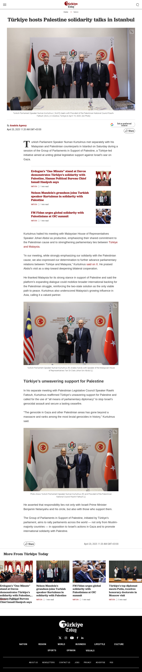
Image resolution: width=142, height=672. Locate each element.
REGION (42, 644)
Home (66, 12)
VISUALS (90, 650)
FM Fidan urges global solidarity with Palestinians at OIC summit (57, 214)
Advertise (100, 662)
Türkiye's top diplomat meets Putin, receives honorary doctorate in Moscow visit (123, 590)
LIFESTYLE (99, 644)
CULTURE (119, 644)
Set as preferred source (120, 124)
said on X (92, 264)
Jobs (77, 662)
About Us (33, 662)
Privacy (87, 662)
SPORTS (52, 650)
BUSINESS (81, 644)
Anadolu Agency (18, 125)
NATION (23, 644)
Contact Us (64, 662)
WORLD (61, 644)
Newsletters (48, 662)
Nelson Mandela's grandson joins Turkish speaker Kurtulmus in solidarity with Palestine (60, 196)
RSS (111, 662)
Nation (76, 12)
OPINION (71, 650)
